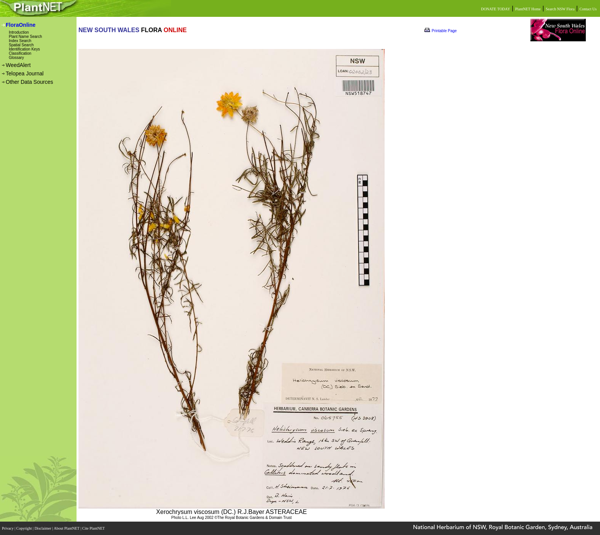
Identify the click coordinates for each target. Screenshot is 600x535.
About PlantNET (67, 528)
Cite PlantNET (94, 528)
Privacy (8, 528)
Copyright (24, 528)
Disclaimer (43, 528)
